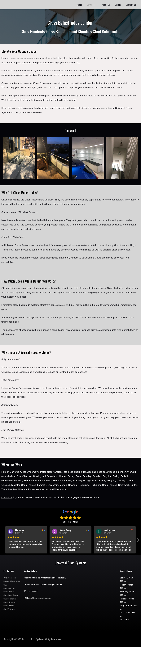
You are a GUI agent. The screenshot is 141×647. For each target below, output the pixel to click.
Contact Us (131, 4)
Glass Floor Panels (9, 598)
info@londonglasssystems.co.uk (40, 598)
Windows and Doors (10, 577)
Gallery (118, 4)
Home (79, 4)
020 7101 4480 (33, 591)
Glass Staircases (9, 588)
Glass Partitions (9, 591)
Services (91, 4)
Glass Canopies (8, 605)
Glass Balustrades (9, 602)
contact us (107, 108)
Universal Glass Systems (24, 58)
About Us (106, 4)
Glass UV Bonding (9, 609)
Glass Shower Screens (11, 595)
